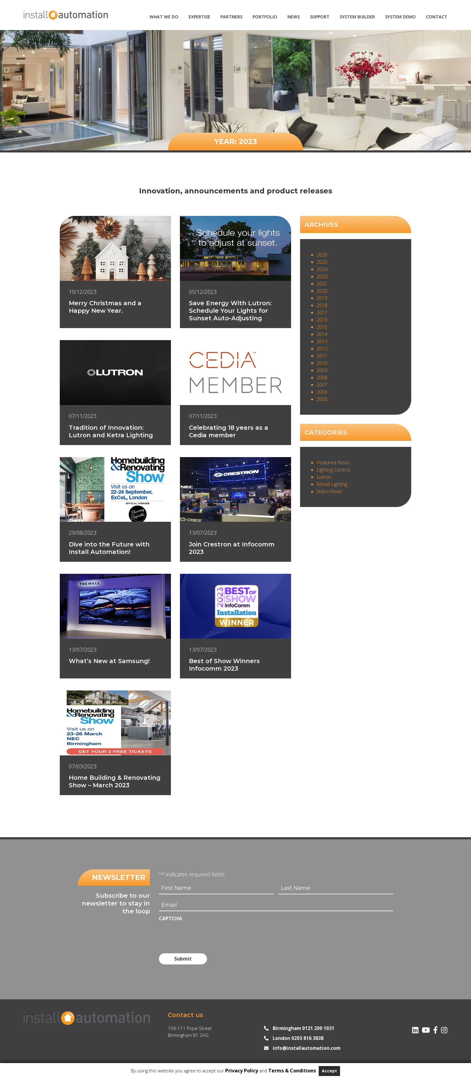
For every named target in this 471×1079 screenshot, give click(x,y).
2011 (322, 355)
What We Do (164, 17)
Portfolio (265, 17)
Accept (329, 1071)
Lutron (324, 477)
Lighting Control (333, 469)
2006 (322, 392)
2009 (322, 370)
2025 (322, 262)
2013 (322, 341)
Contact (436, 17)
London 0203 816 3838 (298, 1038)
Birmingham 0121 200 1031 (303, 1028)
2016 (322, 319)
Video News (329, 491)
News (293, 17)
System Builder (357, 17)
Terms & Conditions (292, 1070)
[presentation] (204, 935)
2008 (322, 377)
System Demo (400, 17)
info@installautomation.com (306, 1047)
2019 (322, 298)
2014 (322, 334)
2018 (322, 305)
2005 (322, 399)
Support (320, 17)
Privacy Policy (241, 1070)
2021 (322, 283)
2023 (322, 276)
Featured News (333, 462)
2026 (322, 254)
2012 (322, 348)
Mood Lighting (332, 484)
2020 (322, 290)
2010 (322, 363)
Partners (231, 17)
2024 (322, 269)
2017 (322, 312)
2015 (322, 327)
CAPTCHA (170, 918)
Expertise (199, 17)
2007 (322, 384)
